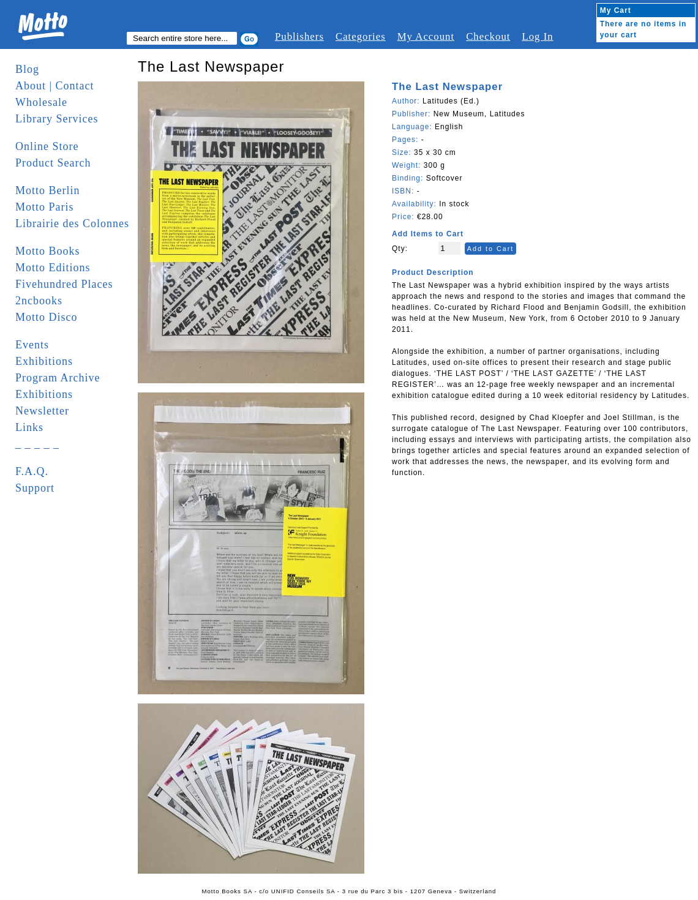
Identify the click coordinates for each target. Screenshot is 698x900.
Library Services (56, 119)
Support (34, 488)
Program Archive (57, 378)
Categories (361, 36)
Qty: (400, 248)
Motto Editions (53, 267)
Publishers (299, 36)
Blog (27, 69)
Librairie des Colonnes (72, 223)
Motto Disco (46, 317)
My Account (425, 36)
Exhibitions (44, 361)
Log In (537, 36)
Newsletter (42, 411)
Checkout (488, 36)
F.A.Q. (31, 471)
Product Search (53, 163)
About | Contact (54, 86)
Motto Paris (44, 207)
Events (32, 345)
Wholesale (41, 102)
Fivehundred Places (64, 284)
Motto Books (47, 251)
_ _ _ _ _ (37, 444)
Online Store (47, 146)
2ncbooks (38, 300)
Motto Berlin (47, 190)
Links (29, 427)
